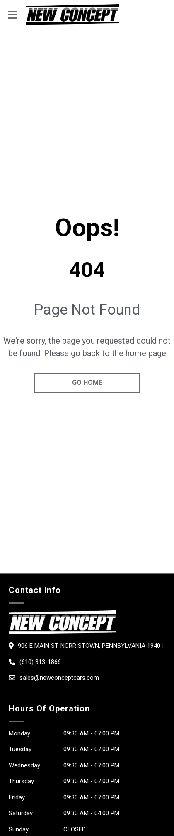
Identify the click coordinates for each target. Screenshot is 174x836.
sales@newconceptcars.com (59, 677)
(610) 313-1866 (40, 662)
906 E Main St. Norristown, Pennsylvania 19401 (91, 645)
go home (87, 382)
